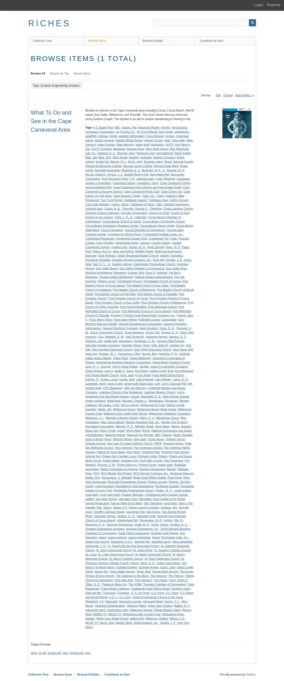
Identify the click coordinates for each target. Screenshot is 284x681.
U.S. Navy (172, 593)
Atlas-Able (178, 140)
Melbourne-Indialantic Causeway (169, 413)
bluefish (134, 157)
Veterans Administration (110, 605)
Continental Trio (158, 238)
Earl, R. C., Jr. (102, 264)
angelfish (91, 136)
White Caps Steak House (112, 618)
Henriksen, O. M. (144, 341)
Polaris (162, 456)
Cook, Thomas (179, 238)
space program (117, 537)
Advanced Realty (148, 127)
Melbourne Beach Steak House (157, 409)
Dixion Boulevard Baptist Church (138, 255)
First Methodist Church (162, 307)
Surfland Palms (104, 567)
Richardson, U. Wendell (117, 477)
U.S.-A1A (125, 597)
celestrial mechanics (176, 204)
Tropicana (109, 593)
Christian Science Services (102, 213)
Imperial (184, 354)
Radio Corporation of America (119, 469)
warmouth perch (95, 610)
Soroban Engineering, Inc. (142, 529)
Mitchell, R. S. (124, 426)
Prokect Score (147, 465)
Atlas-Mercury (125, 144)
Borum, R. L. (118, 161)
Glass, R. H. (167, 328)
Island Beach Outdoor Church (171, 362)
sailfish (89, 499)
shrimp (168, 520)
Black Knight (183, 153)
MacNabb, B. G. (151, 396)
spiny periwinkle (182, 541)
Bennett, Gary (126, 153)
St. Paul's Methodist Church (162, 559)
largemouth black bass (138, 383)
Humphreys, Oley (129, 354)
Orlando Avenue (95, 443)
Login (258, 5)
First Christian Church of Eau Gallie (117, 302)
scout (88, 512)
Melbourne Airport (124, 409)
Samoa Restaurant (97, 503)
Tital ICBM (135, 584)
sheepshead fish (127, 520)
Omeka (250, 674)
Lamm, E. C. (180, 379)
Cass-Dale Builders (97, 204)
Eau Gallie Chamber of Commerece (142, 268)
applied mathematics (132, 136)
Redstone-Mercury (182, 473)
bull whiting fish (159, 174)
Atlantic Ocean (153, 140)
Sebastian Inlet (146, 516)
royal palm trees (110, 494)
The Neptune (158, 576)
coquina (144, 243)
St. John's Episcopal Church (114, 550)
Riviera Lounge (157, 482)
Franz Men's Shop (100, 319)
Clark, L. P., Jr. (124, 217)
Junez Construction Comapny (169, 366)
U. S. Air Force (140, 593)
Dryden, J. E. (174, 260)
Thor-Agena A (143, 580)
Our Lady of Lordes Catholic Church (130, 443)
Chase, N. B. (112, 208)
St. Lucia (91, 554)
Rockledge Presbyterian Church (134, 490)
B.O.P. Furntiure (102, 149)
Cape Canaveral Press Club (141, 191)
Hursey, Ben (149, 354)
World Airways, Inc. (146, 623)
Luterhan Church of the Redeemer (120, 392)
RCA (96, 473)
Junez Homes (94, 371)
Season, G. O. (126, 516)
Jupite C (119, 371)
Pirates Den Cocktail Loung (119, 456)
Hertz (146, 345)
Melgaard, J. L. (94, 418)
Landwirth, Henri (95, 383)
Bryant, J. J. (115, 174)
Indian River (120, 358)
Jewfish (144, 366)
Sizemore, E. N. (95, 524)
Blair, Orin (105, 157)
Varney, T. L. (172, 601)
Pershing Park (151, 452)
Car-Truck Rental (111, 200)
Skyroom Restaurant (120, 524)
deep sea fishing (123, 251)
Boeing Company (164, 157)
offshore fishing (122, 439)
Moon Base (162, 426)
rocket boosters (104, 486)
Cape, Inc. (148, 196)
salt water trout (127, 499)
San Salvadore (153, 503)
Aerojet (165, 127)
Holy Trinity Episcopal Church (152, 349)
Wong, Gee (107, 623)
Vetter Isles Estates (160, 605)
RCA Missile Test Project (116, 473)
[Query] (205, 22)
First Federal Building (133, 307)
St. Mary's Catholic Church (126, 559)
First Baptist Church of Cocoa (162, 281)
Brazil (168, 161)
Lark (157, 383)
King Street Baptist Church (102, 375)
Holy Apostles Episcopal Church (112, 349)
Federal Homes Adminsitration (154, 277)
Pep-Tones (133, 452)
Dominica (177, 255)
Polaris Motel (111, 460)
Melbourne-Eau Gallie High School (125, 413)
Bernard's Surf (146, 153)
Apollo (113, 136)
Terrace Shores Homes (100, 576)
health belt (110, 341)
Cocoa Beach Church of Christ (121, 221)
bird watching (164, 153)
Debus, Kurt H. (102, 251)
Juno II (108, 371)
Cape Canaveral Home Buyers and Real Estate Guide (147, 187)
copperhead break (126, 243)
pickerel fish (92, 456)
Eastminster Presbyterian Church (154, 264)
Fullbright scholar (149, 319)
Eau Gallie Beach (107, 268)
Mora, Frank (108, 430)
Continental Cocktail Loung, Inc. (163, 234)
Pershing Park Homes (175, 452)
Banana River (135, 149)
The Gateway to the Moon (132, 576)
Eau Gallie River (176, 268)
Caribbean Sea (158, 200)
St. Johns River (142, 550)
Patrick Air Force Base (111, 452)
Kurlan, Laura (109, 379)
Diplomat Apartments (168, 251)
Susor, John (167, 567)
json (65, 653)
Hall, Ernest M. (135, 336)
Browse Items (97, 40)
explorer (162, 272)
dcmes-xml (54, 653)
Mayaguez (171, 401)
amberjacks (181, 132)
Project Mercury (127, 465)
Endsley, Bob (136, 272)
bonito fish (102, 161)
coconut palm (175, 230)
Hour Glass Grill (183, 349)
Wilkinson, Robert (156, 618)
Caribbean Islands (135, 200)
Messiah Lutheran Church (122, 418)
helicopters (125, 341)
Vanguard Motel (153, 601)
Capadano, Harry (147, 183)
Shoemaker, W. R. (151, 520)
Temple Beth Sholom (165, 571)
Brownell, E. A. (131, 170)
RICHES (49, 23)
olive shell (140, 439)
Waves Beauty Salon (167, 610)
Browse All (38, 73)
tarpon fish (101, 571)
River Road (175, 477)
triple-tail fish (93, 593)
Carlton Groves (178, 200)
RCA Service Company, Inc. (151, 473)
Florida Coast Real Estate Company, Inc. (149, 315)
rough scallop (182, 490)
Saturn (107, 507)
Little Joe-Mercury (135, 388)
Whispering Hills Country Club (141, 614)
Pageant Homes (173, 443)
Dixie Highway (107, 255)
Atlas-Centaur (106, 144)
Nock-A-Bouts (94, 439)
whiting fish (137, 618)
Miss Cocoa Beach (112, 422)
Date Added (243, 95)
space (102, 537)
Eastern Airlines (122, 264)
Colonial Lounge (95, 234)
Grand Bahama (134, 332)
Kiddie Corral (158, 371)
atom (34, 653)
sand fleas (170, 503)
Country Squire (160, 243)
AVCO (169, 144)
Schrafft (183, 507)
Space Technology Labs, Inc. (170, 537)
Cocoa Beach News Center (157, 225)
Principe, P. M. (106, 465)
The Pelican (175, 576)
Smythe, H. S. (178, 524)
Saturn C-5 (120, 507)
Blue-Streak (120, 157)
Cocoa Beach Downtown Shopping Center (112, 225)
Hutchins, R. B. (168, 354)
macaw (135, 396)
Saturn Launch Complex (143, 507)
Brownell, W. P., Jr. (153, 170)
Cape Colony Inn (171, 191)
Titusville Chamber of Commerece (164, 584)
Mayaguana (156, 401)
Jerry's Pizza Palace (125, 366)
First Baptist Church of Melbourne (134, 290)
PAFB (157, 443)
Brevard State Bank (166, 166)
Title (218, 95)
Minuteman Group (167, 418)
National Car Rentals (140, 435)
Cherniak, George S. (135, 208)
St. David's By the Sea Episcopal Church (133, 546)
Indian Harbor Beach (98, 358)
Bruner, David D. (95, 174)
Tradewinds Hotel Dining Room (150, 588)
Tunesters (123, 593)
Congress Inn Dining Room (124, 234)
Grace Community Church (106, 332)
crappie (176, 243)
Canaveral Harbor (124, 183)
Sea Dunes (153, 512)
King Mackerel (184, 371)
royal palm (91, 494)
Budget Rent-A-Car (136, 174)
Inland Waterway (140, 358)
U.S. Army (157, 593)
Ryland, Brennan (132, 494)
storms (134, 563)
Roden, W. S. (164, 490)
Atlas (167, 140)
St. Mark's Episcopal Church (153, 554)
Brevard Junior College (137, 166)
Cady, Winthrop (165, 179)
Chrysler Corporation (134, 213)
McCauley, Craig (108, 405)
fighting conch (106, 281)
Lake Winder (163, 379)
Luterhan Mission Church (159, 392)
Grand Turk (152, 332)
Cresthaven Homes (97, 247)
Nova (107, 439)
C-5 (132, 179)
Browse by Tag (59, 73)
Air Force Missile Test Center (155, 132)
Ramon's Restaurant (152, 469)
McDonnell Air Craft (152, 405)
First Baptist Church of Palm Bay (114, 294)
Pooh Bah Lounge (151, 460)
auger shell (142, 144)
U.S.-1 (113, 597)
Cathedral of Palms (142, 204)
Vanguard (111, 601)
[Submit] (252, 22)
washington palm (118, 610)
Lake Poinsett (145, 379)
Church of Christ (159, 213)
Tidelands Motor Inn (114, 584)
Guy (100, 336)
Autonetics (157, 144)
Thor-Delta (160, 580)
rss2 (88, 653)
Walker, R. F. (182, 605)
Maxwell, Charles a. (134, 401)
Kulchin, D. (92, 379)
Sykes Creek (185, 567)
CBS (159, 204)
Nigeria (166, 435)
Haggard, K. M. (114, 336)
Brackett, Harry (153, 161)
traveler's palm (181, 588)
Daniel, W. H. (137, 247)
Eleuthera (120, 272)
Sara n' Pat (185, 503)
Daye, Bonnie (155, 247)
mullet (121, 430)
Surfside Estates (126, 567)
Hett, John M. (159, 345)
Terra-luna (186, 571)
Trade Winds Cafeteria (115, 588)
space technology (139, 537)
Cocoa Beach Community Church (163, 221)
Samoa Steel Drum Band (126, 503)
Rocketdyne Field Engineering (135, 486)
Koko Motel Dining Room (168, 375)
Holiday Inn (177, 345)
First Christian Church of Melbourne (163, 302)
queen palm (165, 465)
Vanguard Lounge (130, 601)
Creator (228, 95)
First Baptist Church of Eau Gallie (148, 285)
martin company (95, 401)
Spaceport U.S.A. (122, 541)
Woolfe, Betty (124, 623)
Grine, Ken (186, 332)
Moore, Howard (181, 426)
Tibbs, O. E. (92, 584)
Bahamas (119, 149)
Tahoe (89, 571)
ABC (117, 127)
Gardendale (169, 319)
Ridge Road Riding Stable (149, 477)
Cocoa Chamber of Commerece (145, 230)
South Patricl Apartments (133, 533)
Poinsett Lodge (147, 456)
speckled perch (161, 541)
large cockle (115, 383)
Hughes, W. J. (108, 354)
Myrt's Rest (133, 430)
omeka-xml (77, 653)
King (170, 371)
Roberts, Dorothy (179, 482)
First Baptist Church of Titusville (157, 294)
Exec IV (150, 272)
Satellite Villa (93, 507)
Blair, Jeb (91, 157)
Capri (160, 196)
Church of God (180, 213)
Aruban (169, 136)
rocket (89, 486)
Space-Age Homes (97, 541)
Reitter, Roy (92, 477)
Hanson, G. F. (177, 336)
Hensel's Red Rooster (170, 341)
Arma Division (155, 136)
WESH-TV (114, 614)
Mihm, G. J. (147, 418)
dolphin (164, 255)
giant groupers (149, 328)
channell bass (94, 208)
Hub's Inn (91, 354)
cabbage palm (145, 179)
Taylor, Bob (143, 571)
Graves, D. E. (169, 332)
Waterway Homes (141, 610)
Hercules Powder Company (102, 345)
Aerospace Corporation (100, 132)
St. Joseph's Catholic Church (172, 550)
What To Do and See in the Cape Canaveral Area (51, 121)
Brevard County (183, 161)
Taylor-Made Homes (122, 571)
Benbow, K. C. (107, 153)
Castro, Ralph (120, 204)
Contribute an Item (211, 40)
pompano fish (129, 460)
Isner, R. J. (92, 366)
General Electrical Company (120, 328)
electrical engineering (98, 272)
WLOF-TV (91, 623)
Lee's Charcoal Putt (174, 383)
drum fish (158, 260)
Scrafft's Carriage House (109, 512)
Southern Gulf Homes (164, 533)
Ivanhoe (106, 366)
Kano (129, 371)
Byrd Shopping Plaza (115, 179)
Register (274, 5)
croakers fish (119, 247)
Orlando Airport (175, 439)
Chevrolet (155, 208)
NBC (158, 435)
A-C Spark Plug (103, 127)
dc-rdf (42, 653)
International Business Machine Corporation (123, 362)
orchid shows (156, 439)
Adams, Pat (129, 127)
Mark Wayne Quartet (176, 396)
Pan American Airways (148, 447)
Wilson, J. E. (177, 618)
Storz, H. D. (147, 563)
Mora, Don (92, 430)
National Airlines (115, 435)
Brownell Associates (107, 170)
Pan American (124, 447)
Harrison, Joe (93, 341)
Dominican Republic (98, 260)
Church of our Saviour (99, 217)
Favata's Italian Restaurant (116, 277)
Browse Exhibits (153, 40)
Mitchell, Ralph (144, 426)
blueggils (146, 157)
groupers (91, 336)
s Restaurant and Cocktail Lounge (166, 494)
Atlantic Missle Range (129, 140)
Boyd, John (135, 161)
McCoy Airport (130, 405)
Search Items (82, 73)
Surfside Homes (148, 567)
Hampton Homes (156, 336)
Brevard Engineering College (103, 166)
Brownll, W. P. (175, 170)
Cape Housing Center (126, 196)
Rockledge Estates (167, 486)
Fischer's (116, 315)
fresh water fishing (125, 319)
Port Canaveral (173, 460)
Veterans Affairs (136, 605)
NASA (146, 430)
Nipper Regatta (182, 435)
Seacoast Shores (105, 516)
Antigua (103, 136)
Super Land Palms (168, 563)
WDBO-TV (100, 614)
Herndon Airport (131, 345)
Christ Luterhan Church (178, 208)
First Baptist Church (129, 281)
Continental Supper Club (131, 238)
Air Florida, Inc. (125, 132)
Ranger (171, 469)
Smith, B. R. (141, 524)
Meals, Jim (104, 409)
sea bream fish (135, 512)
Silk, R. (178, 520)
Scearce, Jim (169, 507)
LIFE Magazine (112, 388)
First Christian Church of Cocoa (128, 298)
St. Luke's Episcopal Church (116, 554)
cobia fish (141, 217)
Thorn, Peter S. (178, 580)
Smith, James (159, 524)
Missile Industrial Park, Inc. (143, 422)
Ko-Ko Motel (143, 375)
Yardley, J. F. (168, 623)
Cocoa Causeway (112, 230)
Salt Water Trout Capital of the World (162, 499)
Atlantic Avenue (104, 140)
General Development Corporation (140, 324)
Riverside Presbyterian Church (127, 482)
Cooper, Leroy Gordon (99, 243)
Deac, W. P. (173, 247)
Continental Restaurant (100, 238)
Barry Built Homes (157, 149)
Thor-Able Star (123, 580)
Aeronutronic (179, 127)
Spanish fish (142, 541)
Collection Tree (42, 40)
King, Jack (127, 375)
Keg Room (141, 371)
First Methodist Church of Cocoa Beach (146, 311)
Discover (91, 255)
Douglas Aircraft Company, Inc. (131, 260)
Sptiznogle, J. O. (95, 546)
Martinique (114, 401)
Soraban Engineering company (105, 529)
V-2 (101, 601)
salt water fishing (106, 499)
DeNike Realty (144, 251)
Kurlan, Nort (127, 379)
